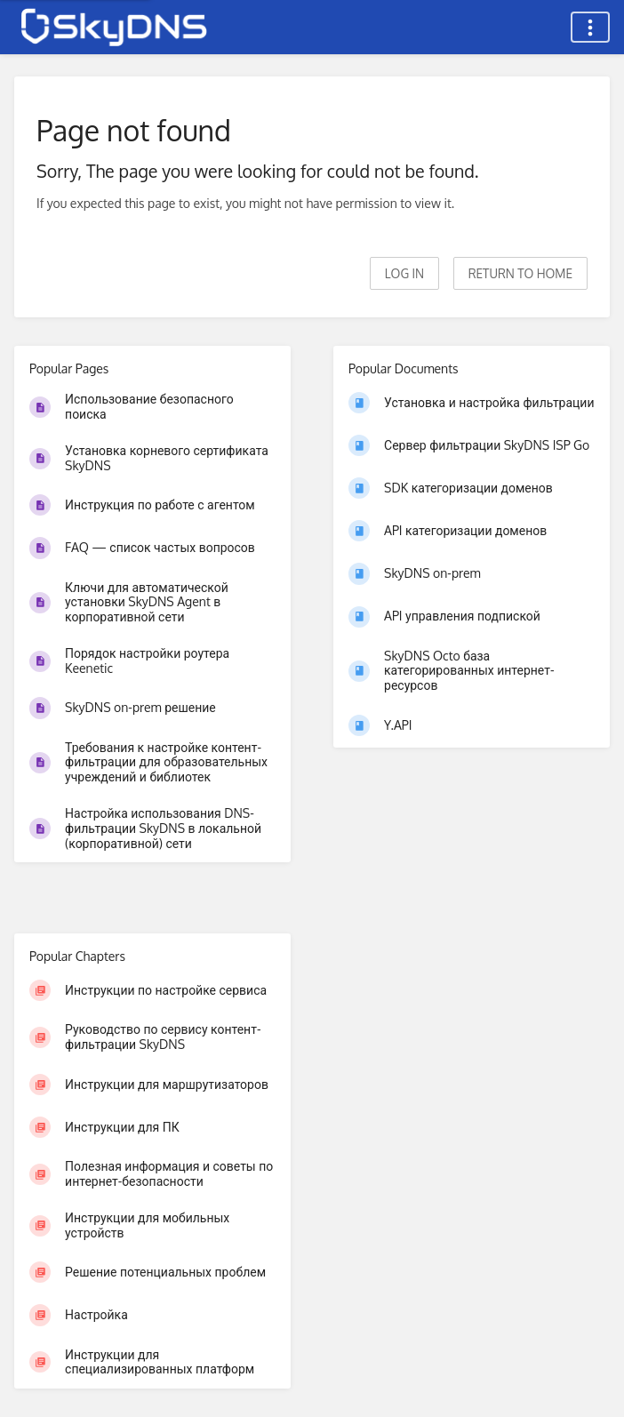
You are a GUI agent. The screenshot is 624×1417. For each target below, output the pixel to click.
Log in (404, 273)
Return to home (520, 273)
